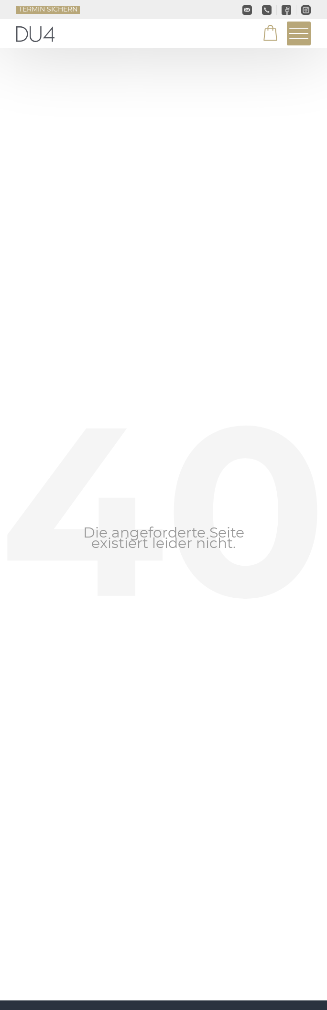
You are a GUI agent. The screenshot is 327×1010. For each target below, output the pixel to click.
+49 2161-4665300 (267, 10)
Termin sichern (48, 9)
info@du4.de (247, 10)
